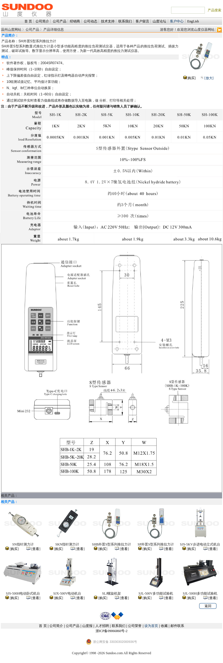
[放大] (209, 78)
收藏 (164, 626)
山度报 (87, 626)
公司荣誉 (135, 626)
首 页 (28, 21)
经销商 (75, 21)
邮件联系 (177, 626)
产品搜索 (214, 10)
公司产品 (59, 21)
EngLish (193, 21)
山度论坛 (159, 21)
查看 (35, 549)
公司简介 (42, 21)
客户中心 (177, 21)
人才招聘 (102, 626)
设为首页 (151, 626)
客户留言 (142, 21)
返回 (208, 606)
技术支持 (108, 21)
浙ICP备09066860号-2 (112, 631)
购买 (191, 78)
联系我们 (125, 21)
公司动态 (90, 21)
